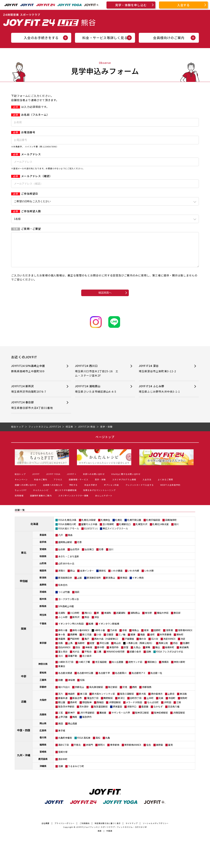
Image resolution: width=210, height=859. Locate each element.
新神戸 (71, 719)
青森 (70, 541)
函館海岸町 (171, 526)
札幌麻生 (105, 526)
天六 (60, 700)
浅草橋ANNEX (185, 636)
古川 (111, 555)
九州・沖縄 (23, 762)
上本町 (150, 704)
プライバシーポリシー (64, 829)
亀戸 (87, 645)
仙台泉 (61, 555)
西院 (134, 693)
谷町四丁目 (135, 704)
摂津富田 (117, 713)
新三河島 (87, 641)
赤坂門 (89, 751)
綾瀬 (133, 641)
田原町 (157, 636)
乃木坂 (113, 636)
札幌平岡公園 (134, 526)
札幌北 (118, 526)
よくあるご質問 (165, 486)
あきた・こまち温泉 (68, 563)
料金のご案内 (40, 486)
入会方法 (147, 486)
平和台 (88, 658)
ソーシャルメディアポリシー (156, 829)
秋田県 (43, 562)
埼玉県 (43, 621)
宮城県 (43, 555)
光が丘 (76, 658)
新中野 (100, 653)
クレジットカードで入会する (140, 491)
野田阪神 (87, 708)
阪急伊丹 (87, 723)
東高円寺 (114, 653)
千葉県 (43, 630)
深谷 (96, 623)
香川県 (43, 744)
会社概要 (46, 829)
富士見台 (62, 658)
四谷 (175, 649)
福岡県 (43, 751)
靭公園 (61, 708)
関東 (23, 635)
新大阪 (142, 700)
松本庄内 (62, 591)
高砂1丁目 (63, 751)
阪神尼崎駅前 (161, 719)
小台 (99, 641)
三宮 (60, 719)
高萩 (77, 598)
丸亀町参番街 (65, 744)
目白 (77, 653)
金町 (152, 641)
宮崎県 (43, 758)
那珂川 (101, 751)
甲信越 (24, 587)
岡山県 (43, 729)
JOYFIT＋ (71, 480)
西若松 (102, 577)
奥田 (60, 730)
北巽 (161, 704)
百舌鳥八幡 (173, 713)
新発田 (123, 584)
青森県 (43, 541)
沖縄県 (43, 772)
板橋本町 (169, 653)
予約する (73, 491)
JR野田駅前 (115, 708)
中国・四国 (23, 737)
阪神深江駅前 (142, 719)
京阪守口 (131, 713)
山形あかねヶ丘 (66, 570)
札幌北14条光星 (160, 530)
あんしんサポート (104, 502)
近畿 (23, 708)
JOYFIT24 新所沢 (35, 395)
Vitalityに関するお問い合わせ (126, 480)
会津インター (87, 577)
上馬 (70, 649)
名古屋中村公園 (85, 679)
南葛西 (61, 645)
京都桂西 (146, 693)
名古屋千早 (104, 679)
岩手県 (43, 548)
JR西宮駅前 (179, 719)
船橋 (91, 630)
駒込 (157, 653)
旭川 (176, 530)
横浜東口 (152, 668)
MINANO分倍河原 (115, 658)
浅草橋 (169, 636)
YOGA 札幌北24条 (67, 526)
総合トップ (20, 480)
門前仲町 (74, 645)
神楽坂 (88, 653)
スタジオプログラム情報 (124, 486)
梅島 (142, 641)
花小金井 (87, 662)
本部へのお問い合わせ (94, 480)
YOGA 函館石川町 (67, 530)
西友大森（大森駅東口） (107, 645)
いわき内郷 (133, 577)
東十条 (61, 641)
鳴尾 (75, 723)
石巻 (101, 555)
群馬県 (43, 612)
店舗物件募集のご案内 (41, 502)
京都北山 (79, 693)
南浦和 (107, 619)
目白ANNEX (64, 653)
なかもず (158, 713)
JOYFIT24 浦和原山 (99, 395)
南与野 (148, 619)
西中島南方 (157, 700)
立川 (60, 662)
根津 (146, 636)
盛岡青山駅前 (65, 548)
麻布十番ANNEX (81, 636)
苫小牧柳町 (108, 530)
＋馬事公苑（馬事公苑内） (140, 649)
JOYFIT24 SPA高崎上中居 (35, 375)
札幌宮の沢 (141, 530)
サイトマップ (132, 829)
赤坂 (124, 636)
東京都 (43, 649)
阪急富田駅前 (101, 713)
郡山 (72, 577)
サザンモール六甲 (121, 719)
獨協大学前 (162, 619)
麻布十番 (62, 636)
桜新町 (81, 649)
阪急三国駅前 (127, 700)
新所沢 (76, 623)
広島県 (43, 737)
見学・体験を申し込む (131, 5)
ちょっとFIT (21, 496)
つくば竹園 (64, 598)
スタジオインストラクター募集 (73, 502)
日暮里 (109, 641)
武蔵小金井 (135, 658)
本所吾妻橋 (165, 641)
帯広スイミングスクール (115, 535)
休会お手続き (90, 491)
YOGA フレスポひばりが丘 (169, 658)
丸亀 (107, 744)
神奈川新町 (179, 668)
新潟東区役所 (94, 584)
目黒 (60, 649)
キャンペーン (21, 486)
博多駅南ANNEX (132, 751)
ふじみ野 (62, 623)
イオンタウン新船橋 (108, 630)
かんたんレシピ (40, 496)
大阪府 (43, 706)
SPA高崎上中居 (66, 612)
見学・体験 (100, 486)
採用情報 (19, 502)
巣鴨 (148, 653)
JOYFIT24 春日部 (35, 411)
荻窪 (126, 653)
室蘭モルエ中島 (89, 530)
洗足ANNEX (169, 645)
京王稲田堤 (101, 668)
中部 (23, 683)
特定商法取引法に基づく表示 (108, 829)
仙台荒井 (74, 555)
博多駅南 (114, 751)
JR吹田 (167, 708)
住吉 (148, 751)
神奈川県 (43, 670)
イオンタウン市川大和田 (71, 630)
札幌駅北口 (125, 530)
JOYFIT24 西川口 (99, 377)
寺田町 (171, 704)
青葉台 (61, 672)
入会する (183, 5)
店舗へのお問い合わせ (25, 491)
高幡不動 (72, 662)
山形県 (43, 569)
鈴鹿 (60, 686)
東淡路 (183, 700)
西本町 (73, 708)
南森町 (71, 700)
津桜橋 (71, 686)
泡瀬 (60, 772)
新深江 (121, 704)
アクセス (58, 486)
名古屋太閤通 (65, 679)
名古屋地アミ (139, 679)
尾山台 (117, 649)
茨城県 (43, 598)
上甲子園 (62, 723)
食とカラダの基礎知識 (66, 496)
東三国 (83, 700)
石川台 (154, 645)
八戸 (60, 541)
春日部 (177, 619)
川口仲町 (74, 619)
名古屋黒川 (120, 679)
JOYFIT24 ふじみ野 (163, 395)
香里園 (144, 713)
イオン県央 (138, 584)
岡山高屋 (72, 730)
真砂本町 (62, 765)
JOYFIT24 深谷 (163, 375)
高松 (98, 744)
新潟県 (43, 584)
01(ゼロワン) (90, 535)
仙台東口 (89, 555)
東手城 (61, 737)
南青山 (135, 636)
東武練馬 (184, 653)
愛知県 (43, 679)
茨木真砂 (84, 713)
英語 (100, 837)
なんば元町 (153, 708)
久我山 (137, 653)
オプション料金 (111, 491)
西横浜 (165, 668)
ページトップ (104, 443)
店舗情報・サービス (78, 486)
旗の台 (142, 645)
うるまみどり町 (76, 772)
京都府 (43, 693)
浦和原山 (135, 619)
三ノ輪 (121, 641)
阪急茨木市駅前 (66, 713)
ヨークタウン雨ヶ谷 (68, 605)
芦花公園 (104, 649)
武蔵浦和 (120, 619)
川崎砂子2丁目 (65, 668)
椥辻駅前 (112, 693)
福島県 (43, 577)
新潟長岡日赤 (65, 584)
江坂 (178, 708)
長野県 (43, 591)
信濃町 (186, 649)
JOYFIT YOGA (53, 480)
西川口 (88, 619)
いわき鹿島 (117, 577)
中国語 (109, 837)
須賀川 (61, 577)
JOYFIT (36, 480)
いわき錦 (149, 577)
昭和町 (183, 704)
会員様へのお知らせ (53, 491)
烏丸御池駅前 (96, 693)
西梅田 (100, 708)
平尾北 (77, 751)
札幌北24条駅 (89, 526)
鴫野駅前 (108, 704)
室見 (170, 751)
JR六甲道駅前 (87, 719)
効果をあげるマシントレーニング (99, 496)
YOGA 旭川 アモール (68, 535)
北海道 (34, 530)
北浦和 (61, 619)
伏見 (125, 693)
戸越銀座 (129, 645)
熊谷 (87, 623)
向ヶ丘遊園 (117, 668)
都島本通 (62, 704)
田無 (148, 658)
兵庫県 (43, 721)
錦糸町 (180, 641)
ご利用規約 (85, 829)
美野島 (159, 751)
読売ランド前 (135, 668)
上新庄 (171, 700)
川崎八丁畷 (84, 668)
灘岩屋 (102, 719)
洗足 (183, 645)
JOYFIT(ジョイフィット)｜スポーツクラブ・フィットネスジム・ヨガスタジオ (111, 833)
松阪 (82, 686)
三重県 (43, 686)
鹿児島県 (43, 765)
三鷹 (99, 658)
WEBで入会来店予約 (170, 491)
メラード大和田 (134, 708)
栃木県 (43, 605)
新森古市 (77, 704)
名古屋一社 (156, 679)
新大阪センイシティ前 (103, 700)
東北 (23, 559)
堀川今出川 (64, 693)
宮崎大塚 (62, 758)
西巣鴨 (73, 641)
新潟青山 (110, 584)
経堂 (92, 649)
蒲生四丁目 (92, 704)
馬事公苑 (163, 649)
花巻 (79, 548)
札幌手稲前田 (153, 526)
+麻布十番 (99, 636)
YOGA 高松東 (83, 744)
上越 (79, 584)
